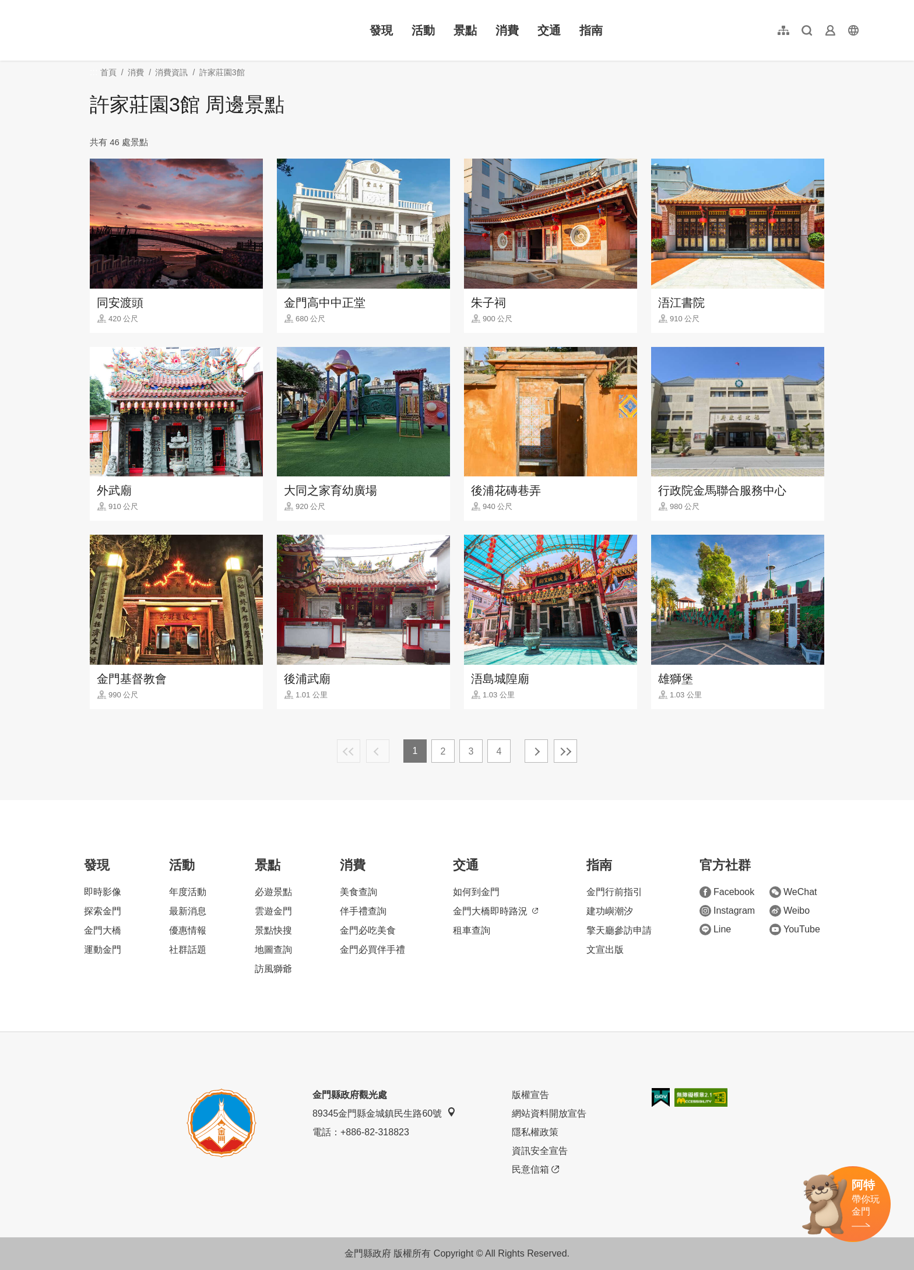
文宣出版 (605, 950)
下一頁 (536, 751)
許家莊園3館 (222, 72)
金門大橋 (102, 930)
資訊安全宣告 (540, 1151)
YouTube (794, 929)
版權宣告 (530, 1095)
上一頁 (377, 751)
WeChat (793, 892)
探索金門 (102, 911)
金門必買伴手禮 (372, 950)
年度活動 (187, 892)
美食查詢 (358, 892)
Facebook (726, 892)
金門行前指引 (614, 892)
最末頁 (565, 751)
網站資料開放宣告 (549, 1113)
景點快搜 (273, 930)
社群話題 (187, 950)
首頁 (108, 72)
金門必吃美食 (368, 930)
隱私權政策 (535, 1132)
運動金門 (102, 950)
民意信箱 (535, 1170)
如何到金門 (476, 892)
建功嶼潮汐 (609, 911)
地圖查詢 (273, 950)
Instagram (727, 911)
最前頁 (348, 751)
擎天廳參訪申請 (619, 930)
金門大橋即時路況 (495, 911)
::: (53, 7)
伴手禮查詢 (363, 911)
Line (715, 929)
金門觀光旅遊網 (125, 30)
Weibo (789, 911)
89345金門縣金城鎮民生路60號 (384, 1112)
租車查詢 (471, 930)
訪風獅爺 (273, 969)
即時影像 (102, 892)
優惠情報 (187, 930)
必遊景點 (273, 892)
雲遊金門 (273, 911)
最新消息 (187, 911)
